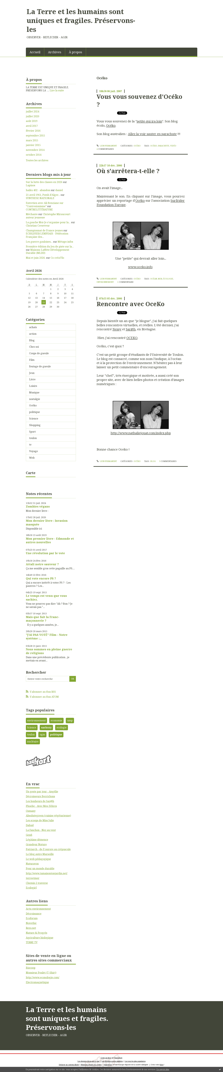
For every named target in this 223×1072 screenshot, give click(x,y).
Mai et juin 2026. (36, 257)
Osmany (31, 811)
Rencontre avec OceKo (131, 304)
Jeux (31, 373)
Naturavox (32, 863)
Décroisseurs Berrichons (40, 796)
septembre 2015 (35, 135)
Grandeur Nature (36, 844)
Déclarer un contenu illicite (69, 1065)
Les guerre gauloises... (39, 241)
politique (34, 412)
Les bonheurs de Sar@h (40, 801)
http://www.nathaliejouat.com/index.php (141, 433)
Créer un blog (106, 1058)
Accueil (35, 52)
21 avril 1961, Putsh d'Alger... (43, 195)
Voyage (33, 451)
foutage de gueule (40, 366)
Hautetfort (118, 1058)
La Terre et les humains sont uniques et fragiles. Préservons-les (81, 20)
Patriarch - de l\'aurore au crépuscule (48, 849)
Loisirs (33, 386)
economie (56, 720)
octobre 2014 (33, 154)
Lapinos (30, 185)
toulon (33, 438)
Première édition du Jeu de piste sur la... (50, 246)
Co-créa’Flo (57, 257)
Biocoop (30, 967)
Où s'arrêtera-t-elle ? (128, 171)
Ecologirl (31, 887)
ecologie (62, 727)
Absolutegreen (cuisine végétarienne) (48, 815)
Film (31, 360)
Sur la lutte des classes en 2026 (44, 182)
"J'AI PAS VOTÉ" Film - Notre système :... (46, 636)
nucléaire (32, 741)
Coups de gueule (39, 353)
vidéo (173, 145)
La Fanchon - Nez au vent (41, 830)
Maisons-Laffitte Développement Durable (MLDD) (47, 251)
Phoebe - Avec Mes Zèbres (41, 806)
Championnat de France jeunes (44, 230)
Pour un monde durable (40, 868)
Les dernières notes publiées (112, 1061)
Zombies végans (38, 506)
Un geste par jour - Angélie (42, 791)
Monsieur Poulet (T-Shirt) (41, 972)
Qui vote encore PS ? (41, 578)
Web (32, 457)
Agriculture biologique (39, 937)
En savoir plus (162, 1069)
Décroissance (33, 913)
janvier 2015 (33, 145)
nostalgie (34, 399)
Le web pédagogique (38, 859)
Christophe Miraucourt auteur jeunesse (48, 215)
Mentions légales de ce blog (91, 1065)
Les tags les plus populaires (135, 1061)
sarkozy (46, 727)
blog (153, 461)
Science (33, 418)
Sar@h (131, 329)
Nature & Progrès (36, 932)
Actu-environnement (38, 908)
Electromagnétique (37, 982)
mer (160, 278)
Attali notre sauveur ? (42, 564)
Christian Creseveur (38, 225)
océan (153, 278)
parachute (163, 145)
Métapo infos (65, 241)
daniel (59, 190)
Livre (32, 379)
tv (30, 444)
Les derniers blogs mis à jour (89, 1061)
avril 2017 (32, 126)
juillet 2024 (32, 111)
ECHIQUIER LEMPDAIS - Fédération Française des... (47, 235)
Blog (32, 340)
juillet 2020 (32, 116)
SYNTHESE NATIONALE (40, 198)
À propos (75, 52)
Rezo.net (31, 928)
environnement (36, 720)
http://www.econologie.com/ (42, 977)
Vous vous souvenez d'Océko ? (139, 100)
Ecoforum (32, 918)
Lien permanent (107, 145)
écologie (168, 278)
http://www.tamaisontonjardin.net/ (46, 873)
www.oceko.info (140, 267)
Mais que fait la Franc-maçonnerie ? (42, 618)
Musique (34, 392)
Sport (32, 431)
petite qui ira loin (149, 121)
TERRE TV (32, 942)
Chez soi (34, 346)
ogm (42, 734)
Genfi (29, 835)
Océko (33, 405)
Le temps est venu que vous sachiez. (46, 597)
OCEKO (131, 337)
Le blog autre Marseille (40, 854)
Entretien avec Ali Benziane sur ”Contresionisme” (44, 204)
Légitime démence (37, 839)
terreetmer (32, 878)
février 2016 (33, 130)
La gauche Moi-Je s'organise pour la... (48, 222)
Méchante (32, 214)
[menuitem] (35, 52)
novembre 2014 (35, 150)
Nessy (117, 329)
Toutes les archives (37, 160)
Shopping (35, 425)
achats (33, 327)
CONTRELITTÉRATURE (39, 209)
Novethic (31, 923)
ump (70, 720)
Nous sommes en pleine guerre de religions (49, 651)
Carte (30, 472)
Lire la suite (57, 90)
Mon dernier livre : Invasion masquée (47, 522)
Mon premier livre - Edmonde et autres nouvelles (50, 540)
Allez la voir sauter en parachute (152, 134)
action (32, 333)
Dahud (30, 825)
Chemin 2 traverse (37, 883)
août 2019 (31, 121)
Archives (54, 52)
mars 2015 (32, 140)
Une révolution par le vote (45, 553)
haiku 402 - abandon (38, 190)
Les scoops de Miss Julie (40, 820)
